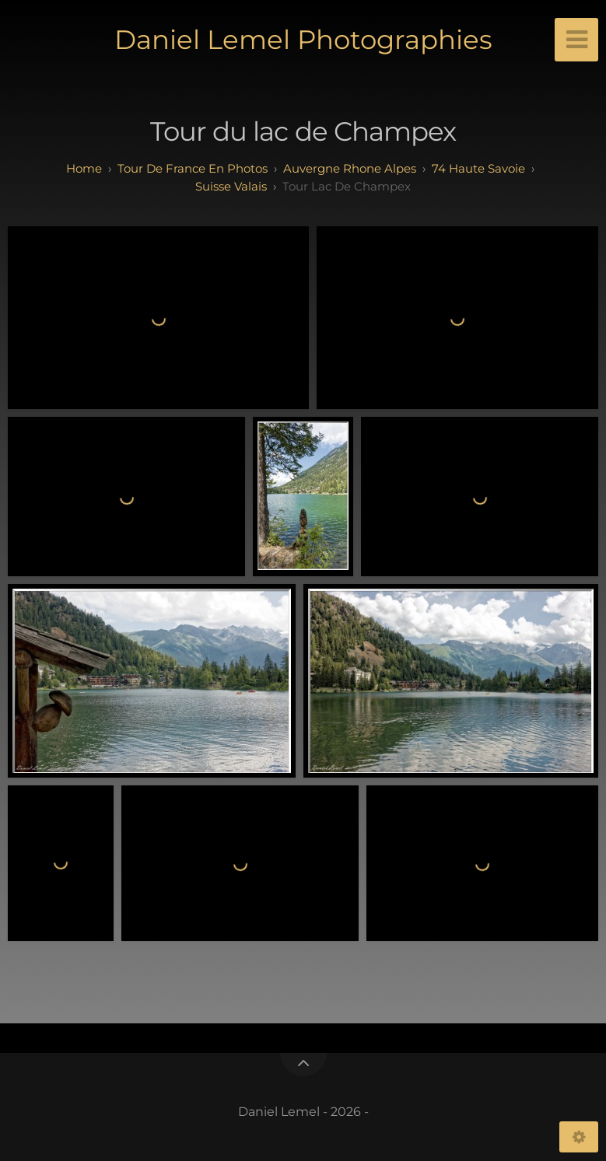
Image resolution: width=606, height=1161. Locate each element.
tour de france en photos (192, 168)
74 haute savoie (478, 168)
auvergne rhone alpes (349, 168)
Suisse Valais (231, 186)
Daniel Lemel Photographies (303, 39)
